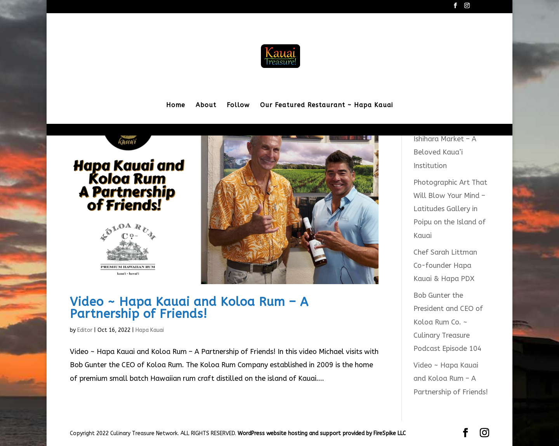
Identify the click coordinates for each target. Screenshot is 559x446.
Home (175, 105)
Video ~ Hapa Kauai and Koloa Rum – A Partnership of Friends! (189, 308)
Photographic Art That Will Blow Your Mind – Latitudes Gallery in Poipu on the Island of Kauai (450, 209)
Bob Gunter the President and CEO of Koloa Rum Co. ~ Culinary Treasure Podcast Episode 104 (448, 322)
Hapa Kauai (149, 330)
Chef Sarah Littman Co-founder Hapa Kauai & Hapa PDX (445, 265)
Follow (238, 105)
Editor (84, 330)
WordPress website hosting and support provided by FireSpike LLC (322, 433)
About (206, 105)
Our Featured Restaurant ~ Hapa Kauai (326, 105)
